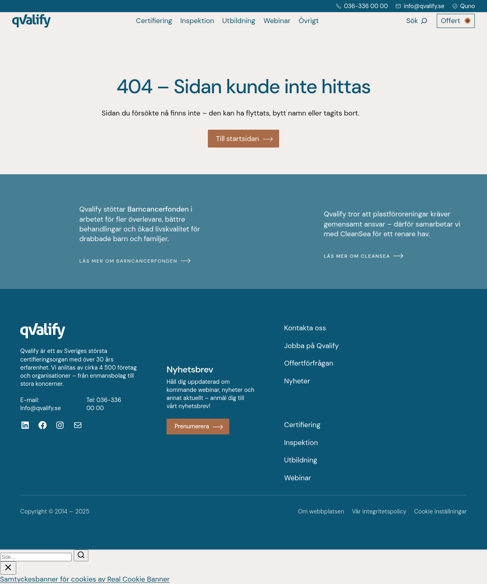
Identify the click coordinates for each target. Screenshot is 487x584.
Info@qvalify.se (40, 408)
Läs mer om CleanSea (357, 256)
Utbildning (238, 20)
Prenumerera (192, 426)
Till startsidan (237, 138)
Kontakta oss (305, 327)
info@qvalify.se (424, 6)
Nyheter (297, 380)
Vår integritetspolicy (379, 511)
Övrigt (309, 20)
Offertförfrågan (308, 363)
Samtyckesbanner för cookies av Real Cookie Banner (85, 579)
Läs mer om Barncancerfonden (128, 261)
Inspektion (197, 20)
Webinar (276, 20)
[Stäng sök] (8, 568)
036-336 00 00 (366, 6)
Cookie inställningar (440, 511)
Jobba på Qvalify (311, 345)
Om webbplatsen (321, 511)
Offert (450, 20)
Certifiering (154, 20)
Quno (467, 6)
